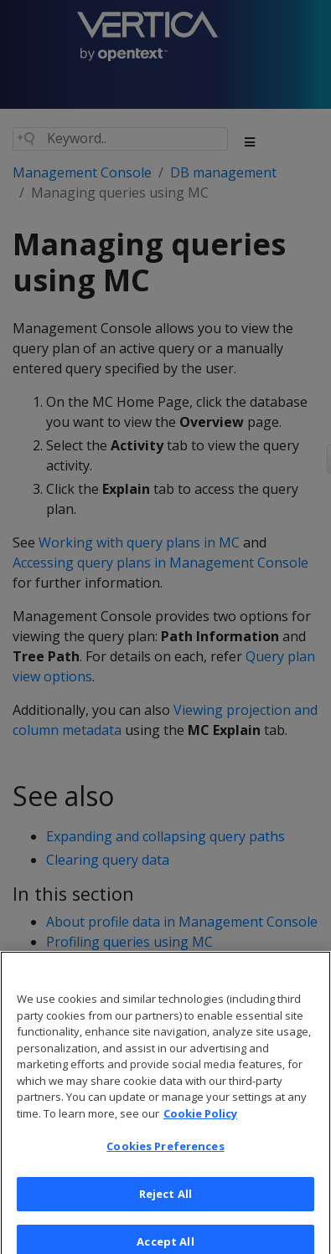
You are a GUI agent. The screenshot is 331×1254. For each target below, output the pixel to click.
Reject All (165, 1202)
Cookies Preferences (165, 1154)
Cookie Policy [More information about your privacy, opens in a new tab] (200, 1121)
